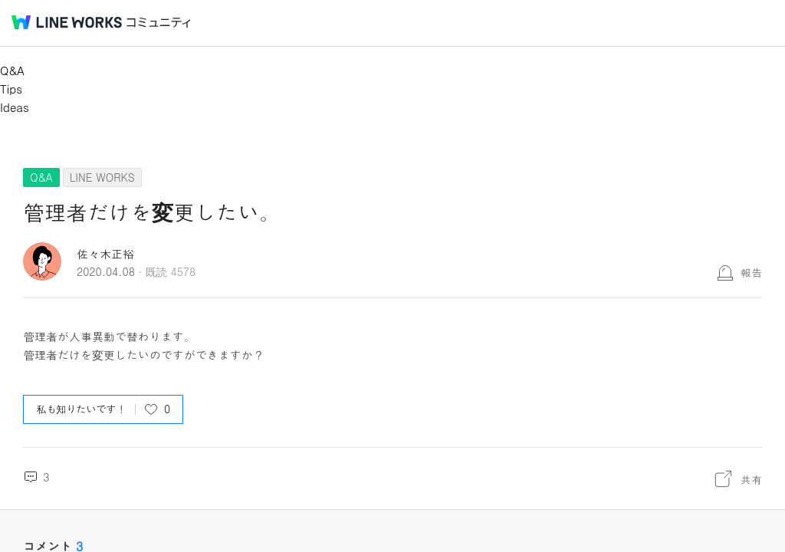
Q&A (12, 70)
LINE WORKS (102, 177)
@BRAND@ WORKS (66, 22)
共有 (751, 479)
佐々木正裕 (105, 253)
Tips (11, 88)
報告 (751, 272)
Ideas (14, 107)
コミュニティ (158, 22)
